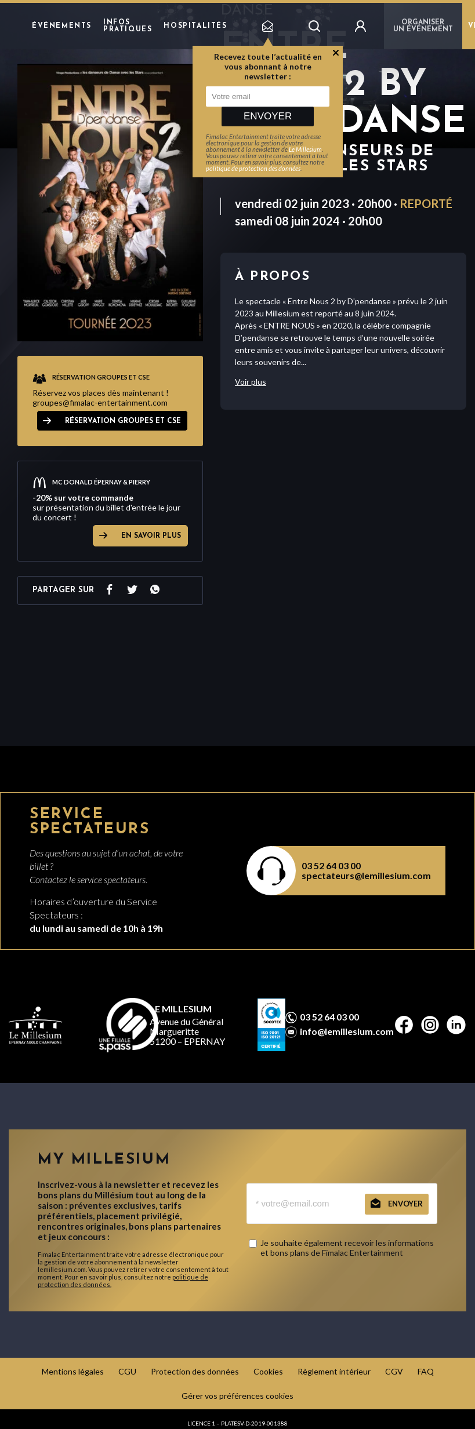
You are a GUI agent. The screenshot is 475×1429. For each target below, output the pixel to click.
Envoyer (268, 116)
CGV (394, 1371)
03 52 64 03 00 (331, 865)
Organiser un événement (423, 26)
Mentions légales (73, 1371)
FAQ (426, 1371)
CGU (127, 1371)
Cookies (268, 1371)
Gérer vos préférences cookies (237, 1396)
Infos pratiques (127, 26)
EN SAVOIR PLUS (151, 536)
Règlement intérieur (334, 1371)
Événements (62, 26)
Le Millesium (305, 149)
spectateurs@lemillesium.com (366, 875)
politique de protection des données (253, 168)
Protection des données (195, 1371)
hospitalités (195, 26)
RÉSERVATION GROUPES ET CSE (123, 421)
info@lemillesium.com (347, 1031)
